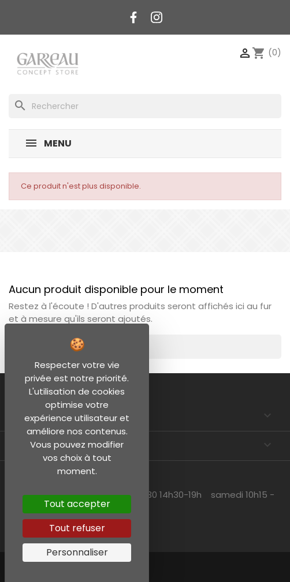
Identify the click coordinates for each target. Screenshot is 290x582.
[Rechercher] (145, 106)
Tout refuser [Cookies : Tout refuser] (77, 528)
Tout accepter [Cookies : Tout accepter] (77, 503)
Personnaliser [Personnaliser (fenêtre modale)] (77, 552)
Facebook (133, 17)
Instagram (156, 17)
